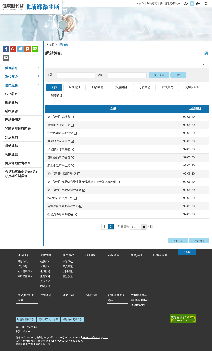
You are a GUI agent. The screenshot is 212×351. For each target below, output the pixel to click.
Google (13, 49)
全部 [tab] (54, 87)
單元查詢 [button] (205, 65)
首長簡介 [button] (45, 266)
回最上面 (199, 240)
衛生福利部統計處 (58, 116)
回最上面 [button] (192, 349)
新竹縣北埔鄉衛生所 (31, 7)
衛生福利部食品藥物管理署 (64, 189)
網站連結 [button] (11, 146)
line (35, 49)
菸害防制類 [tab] (192, 87)
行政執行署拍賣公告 (60, 198)
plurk (27, 49)
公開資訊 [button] (68, 271)
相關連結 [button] (11, 154)
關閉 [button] (188, 252)
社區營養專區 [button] (25, 271)
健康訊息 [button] (11, 68)
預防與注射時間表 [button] (18, 128)
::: (63, 2)
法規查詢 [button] (11, 137)
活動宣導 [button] (23, 266)
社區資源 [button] (11, 111)
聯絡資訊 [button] (45, 286)
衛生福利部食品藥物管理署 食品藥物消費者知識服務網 (81, 181)
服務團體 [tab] (97, 87)
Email (6, 58)
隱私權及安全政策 (48, 319)
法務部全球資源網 (58, 149)
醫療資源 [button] (11, 102)
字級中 (192, 3)
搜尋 (206, 3)
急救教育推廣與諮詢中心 (63, 206)
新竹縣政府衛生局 (170, 3)
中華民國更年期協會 (60, 133)
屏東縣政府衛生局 (58, 141)
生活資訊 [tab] (74, 87)
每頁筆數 (132, 226)
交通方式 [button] (45, 281)
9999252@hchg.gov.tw (95, 337)
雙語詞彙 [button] (68, 276)
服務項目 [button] (45, 276)
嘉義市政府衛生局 (58, 124)
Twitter (20, 49)
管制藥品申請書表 (58, 157)
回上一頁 (178, 240)
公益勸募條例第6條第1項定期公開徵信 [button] (21, 174)
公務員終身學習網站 (60, 214)
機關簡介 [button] (45, 261)
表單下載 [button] (68, 261)
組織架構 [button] (45, 271)
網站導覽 (152, 3)
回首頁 (140, 3)
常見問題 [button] (68, 266)
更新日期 (21, 327)
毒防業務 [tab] (144, 87)
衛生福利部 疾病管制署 (61, 173)
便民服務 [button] (11, 85)
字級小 (186, 3)
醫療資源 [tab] (56, 95)
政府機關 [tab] (121, 87)
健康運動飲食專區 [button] (18, 163)
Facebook (6, 49)
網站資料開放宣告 (72, 319)
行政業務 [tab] (167, 87)
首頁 (51, 44)
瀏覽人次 (21, 331)
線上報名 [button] (11, 94)
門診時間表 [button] (13, 120)
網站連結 (63, 44)
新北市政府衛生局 (58, 165)
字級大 (198, 3)
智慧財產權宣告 (25, 319)
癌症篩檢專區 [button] (25, 276)
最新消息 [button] (23, 261)
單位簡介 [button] (11, 76)
